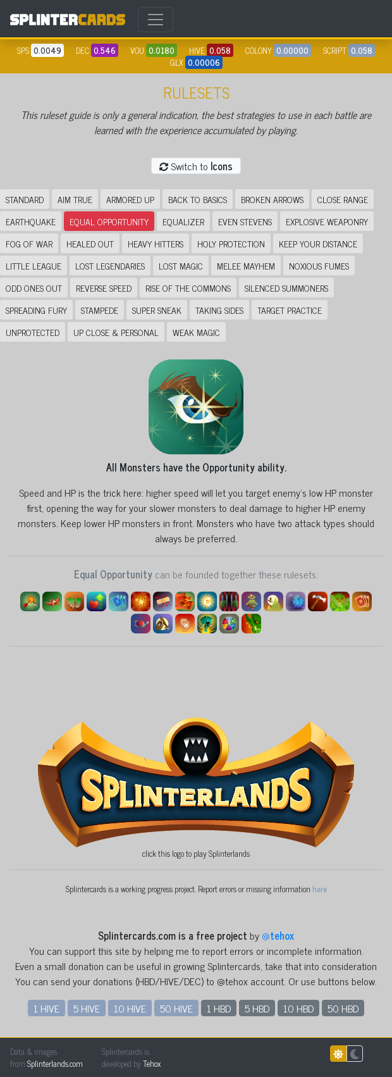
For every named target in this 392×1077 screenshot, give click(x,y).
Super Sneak (156, 309)
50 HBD (343, 1008)
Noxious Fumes (319, 265)
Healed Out (90, 243)
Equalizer (183, 221)
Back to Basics (197, 199)
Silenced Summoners (286, 287)
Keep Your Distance (318, 243)
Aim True (75, 199)
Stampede (99, 309)
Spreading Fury (36, 309)
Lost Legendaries (110, 265)
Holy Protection (231, 243)
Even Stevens (245, 221)
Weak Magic (196, 332)
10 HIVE (130, 1008)
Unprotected (32, 332)
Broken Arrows (272, 199)
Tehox (152, 1063)
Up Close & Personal (116, 332)
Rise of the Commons (188, 287)
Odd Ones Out (34, 287)
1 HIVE (46, 1008)
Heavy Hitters (155, 243)
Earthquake (31, 221)
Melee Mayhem (246, 265)
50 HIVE (176, 1008)
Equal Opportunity (109, 221)
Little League (33, 265)
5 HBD (257, 1008)
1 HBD (219, 1008)
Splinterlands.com (55, 1063)
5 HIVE (86, 1008)
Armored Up (130, 199)
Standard (25, 199)
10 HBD (298, 1008)
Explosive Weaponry (327, 221)
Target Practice (289, 309)
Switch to (196, 166)
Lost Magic (181, 265)
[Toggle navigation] (155, 19)
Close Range (342, 199)
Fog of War (29, 243)
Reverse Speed (104, 287)
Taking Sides (219, 309)
